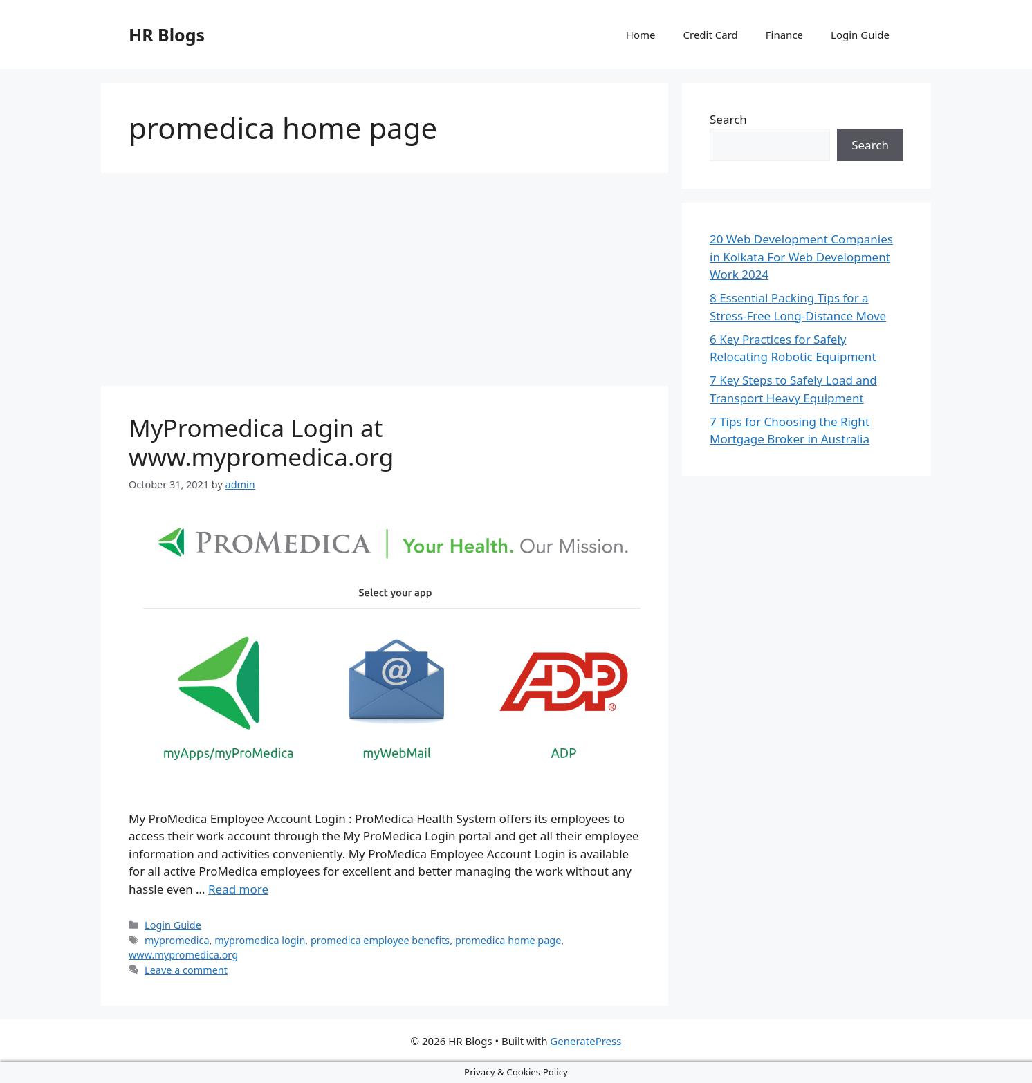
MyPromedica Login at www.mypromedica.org (261, 442)
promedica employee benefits (380, 940)
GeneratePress (585, 1041)
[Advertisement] (384, 283)
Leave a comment (186, 969)
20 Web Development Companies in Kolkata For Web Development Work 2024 (801, 256)
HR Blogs (167, 34)
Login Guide (860, 34)
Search (728, 119)
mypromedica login (259, 940)
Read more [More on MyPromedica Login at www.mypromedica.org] (238, 889)
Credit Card (710, 34)
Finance (784, 34)
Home (641, 34)
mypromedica (177, 940)
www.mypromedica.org (183, 954)
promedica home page (508, 940)
